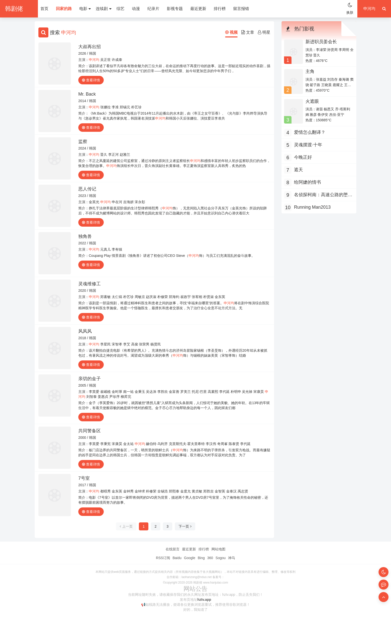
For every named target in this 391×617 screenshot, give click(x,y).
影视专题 (175, 8)
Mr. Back (87, 94)
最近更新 (198, 8)
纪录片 (153, 8)
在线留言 (173, 549)
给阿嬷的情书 (307, 182)
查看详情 (91, 80)
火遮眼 (312, 101)
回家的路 (64, 8)
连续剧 (103, 8)
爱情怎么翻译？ (309, 132)
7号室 (84, 478)
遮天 (298, 169)
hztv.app (204, 600)
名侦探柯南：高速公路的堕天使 (323, 195)
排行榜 (220, 8)
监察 (82, 141)
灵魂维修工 (89, 283)
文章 (247, 32)
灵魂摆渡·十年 (308, 144)
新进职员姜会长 (321, 41)
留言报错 (241, 8)
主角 (309, 71)
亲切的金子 (89, 378)
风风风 (85, 331)
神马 (231, 558)
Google (189, 558)
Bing (201, 558)
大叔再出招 (89, 46)
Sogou (220, 558)
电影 (85, 8)
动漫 (136, 8)
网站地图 (218, 549)
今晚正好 (303, 157)
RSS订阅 (163, 558)
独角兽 (85, 236)
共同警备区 (89, 430)
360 (210, 558)
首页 (44, 8)
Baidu (177, 558)
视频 (231, 32)
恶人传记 (87, 188)
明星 (264, 32)
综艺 (120, 8)
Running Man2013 (312, 207)
